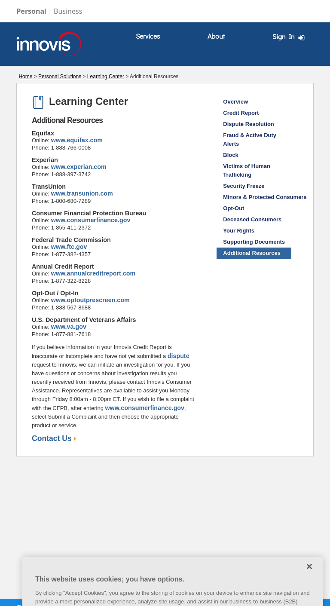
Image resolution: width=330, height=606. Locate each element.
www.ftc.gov (69, 246)
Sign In (289, 36)
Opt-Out (233, 208)
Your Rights (238, 230)
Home (25, 76)
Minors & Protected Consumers (257, 197)
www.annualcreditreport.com (93, 273)
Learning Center (105, 76)
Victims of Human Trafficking (246, 170)
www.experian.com (79, 166)
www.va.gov (68, 326)
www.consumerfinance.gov (91, 220)
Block (230, 155)
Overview (235, 101)
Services (148, 35)
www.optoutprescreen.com (90, 300)
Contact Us (54, 438)
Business (68, 11)
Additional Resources (252, 253)
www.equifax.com (77, 140)
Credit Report (241, 113)
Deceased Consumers (252, 219)
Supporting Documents (254, 242)
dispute (178, 355)
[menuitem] (147, 36)
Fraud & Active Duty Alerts (249, 139)
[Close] (309, 573)
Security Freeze (243, 186)
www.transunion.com (82, 193)
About (216, 35)
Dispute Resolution (248, 124)
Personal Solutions (59, 76)
